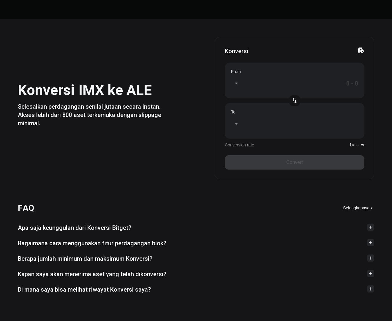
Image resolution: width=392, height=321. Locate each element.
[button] (196, 227)
